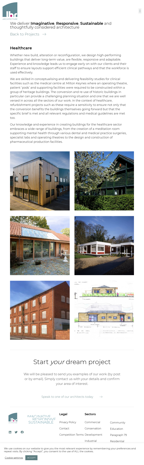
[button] (139, 11)
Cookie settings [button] (14, 457)
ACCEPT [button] (31, 457)
